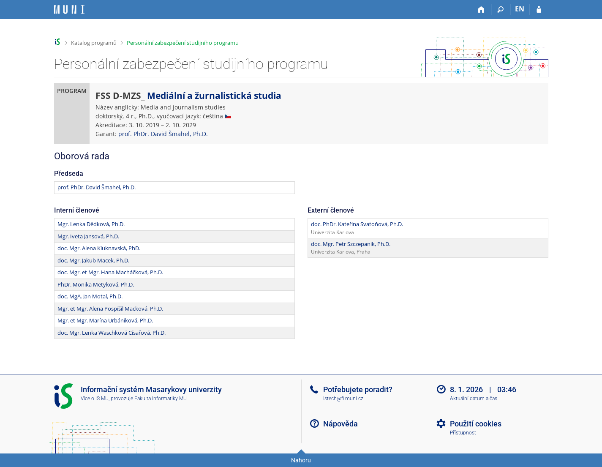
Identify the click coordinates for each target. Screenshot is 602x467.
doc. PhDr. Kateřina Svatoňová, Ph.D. (357, 224)
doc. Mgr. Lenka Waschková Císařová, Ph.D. (111, 332)
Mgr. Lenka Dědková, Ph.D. (91, 224)
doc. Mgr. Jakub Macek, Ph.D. (93, 260)
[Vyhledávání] (500, 9)
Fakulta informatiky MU (160, 398)
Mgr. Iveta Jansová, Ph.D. (88, 236)
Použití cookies (475, 423)
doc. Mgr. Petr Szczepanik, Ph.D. (350, 244)
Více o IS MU (95, 398)
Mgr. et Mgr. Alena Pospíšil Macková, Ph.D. (110, 308)
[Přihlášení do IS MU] (538, 9)
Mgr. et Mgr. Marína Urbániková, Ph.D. (105, 320)
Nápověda (340, 423)
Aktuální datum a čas (473, 398)
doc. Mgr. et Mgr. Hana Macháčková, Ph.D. (110, 272)
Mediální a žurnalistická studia (214, 95)
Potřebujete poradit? (357, 389)
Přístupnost (463, 433)
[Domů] (481, 9)
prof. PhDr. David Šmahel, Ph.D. (163, 134)
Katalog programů (94, 42)
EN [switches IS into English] (519, 9)
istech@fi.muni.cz (343, 398)
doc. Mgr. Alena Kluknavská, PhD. (98, 248)
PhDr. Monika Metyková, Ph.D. (95, 284)
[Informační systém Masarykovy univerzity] (69, 9)
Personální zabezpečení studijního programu (183, 42)
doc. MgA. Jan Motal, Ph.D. (90, 296)
